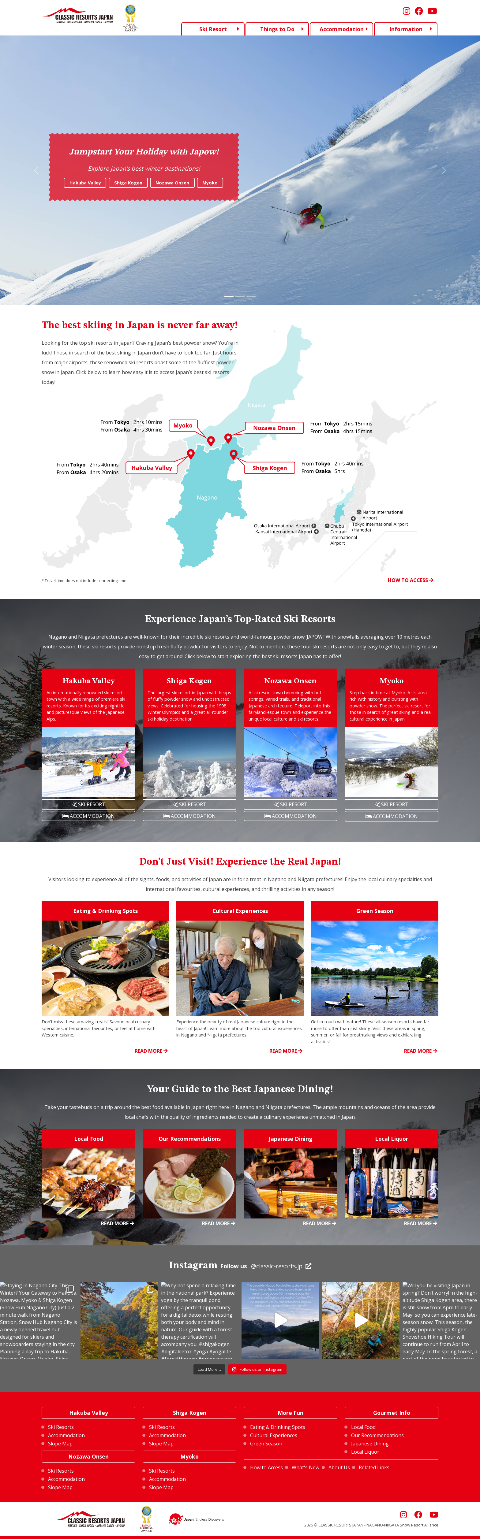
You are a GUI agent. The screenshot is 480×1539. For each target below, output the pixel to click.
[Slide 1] (229, 296)
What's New (305, 1467)
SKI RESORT (88, 804)
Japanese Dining (370, 1443)
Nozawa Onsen (172, 183)
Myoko (210, 183)
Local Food (363, 1427)
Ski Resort (213, 29)
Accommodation (342, 29)
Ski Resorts (61, 1427)
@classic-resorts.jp (276, 1266)
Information (405, 29)
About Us (339, 1467)
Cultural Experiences (273, 1435)
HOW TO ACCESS (410, 580)
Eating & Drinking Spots (277, 1427)
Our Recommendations (377, 1435)
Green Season (266, 1443)
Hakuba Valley (85, 183)
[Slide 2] (240, 296)
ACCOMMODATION (88, 816)
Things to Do (277, 29)
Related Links (374, 1467)
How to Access (266, 1467)
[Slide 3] (251, 296)
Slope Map (60, 1443)
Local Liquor (365, 1451)
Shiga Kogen (128, 183)
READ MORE (151, 1051)
